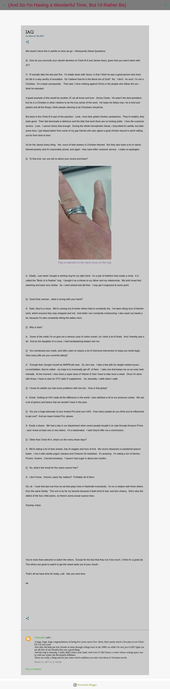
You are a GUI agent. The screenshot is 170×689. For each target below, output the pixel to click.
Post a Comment (33, 669)
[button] (27, 42)
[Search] (130, 5)
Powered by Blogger (85, 685)
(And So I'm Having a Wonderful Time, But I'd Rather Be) (67, 5)
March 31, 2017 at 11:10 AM (47, 662)
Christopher (40, 637)
